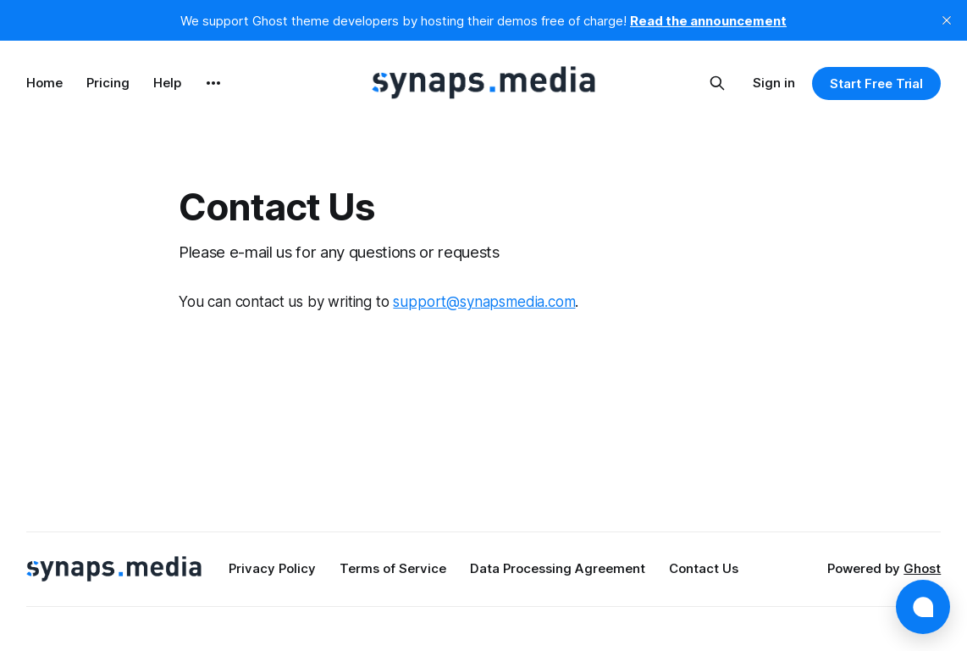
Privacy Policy (272, 568)
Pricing (108, 83)
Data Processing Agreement (557, 568)
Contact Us (703, 568)
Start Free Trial (876, 83)
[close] (946, 20)
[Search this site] (717, 83)
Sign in (774, 83)
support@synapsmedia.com (484, 301)
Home (44, 83)
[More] (213, 83)
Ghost (922, 568)
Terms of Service (393, 568)
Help (167, 83)
